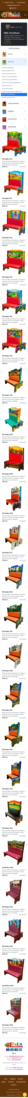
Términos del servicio (14, 1089)
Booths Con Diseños (9, 79)
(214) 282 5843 (21, 2)
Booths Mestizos (8, 97)
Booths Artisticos (9, 73)
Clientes (20, 1079)
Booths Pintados (8, 94)
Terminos (11, 1082)
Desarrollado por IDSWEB (14, 1095)
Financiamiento (21, 1082)
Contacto (14, 1085)
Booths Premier (8, 67)
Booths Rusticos (8, 70)
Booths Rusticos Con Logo (12, 91)
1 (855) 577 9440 (17, 1058)
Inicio (5, 1079)
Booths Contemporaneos (11, 82)
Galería (3, 1082)
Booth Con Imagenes (9, 76)
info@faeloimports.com (13, 5)
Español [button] (13, 8)
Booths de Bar (7, 88)
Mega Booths (7, 85)
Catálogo (13, 1079)
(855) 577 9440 (7, 2)
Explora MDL (7, 43)
